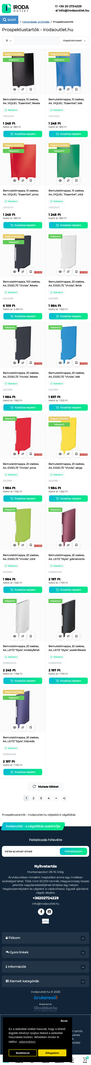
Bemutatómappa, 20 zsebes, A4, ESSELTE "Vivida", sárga (66, 465)
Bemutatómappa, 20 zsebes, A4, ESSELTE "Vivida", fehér (66, 283)
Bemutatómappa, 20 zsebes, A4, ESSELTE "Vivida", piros (21, 465)
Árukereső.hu (45, 1004)
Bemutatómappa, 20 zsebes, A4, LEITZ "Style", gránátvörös (66, 557)
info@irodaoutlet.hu (72, 10)
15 (8, 40)
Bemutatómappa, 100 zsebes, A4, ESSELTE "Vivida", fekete (21, 283)
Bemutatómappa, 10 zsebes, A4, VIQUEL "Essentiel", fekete (21, 101)
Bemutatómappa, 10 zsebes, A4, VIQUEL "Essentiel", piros (20, 192)
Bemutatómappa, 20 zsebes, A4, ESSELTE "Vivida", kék (66, 374)
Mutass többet (45, 786)
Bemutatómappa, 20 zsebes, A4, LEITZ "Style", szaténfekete (67, 648)
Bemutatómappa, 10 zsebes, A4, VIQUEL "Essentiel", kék (66, 101)
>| (64, 798)
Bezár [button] (64, 1020)
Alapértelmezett (74, 40)
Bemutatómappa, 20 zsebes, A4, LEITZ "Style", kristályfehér (21, 648)
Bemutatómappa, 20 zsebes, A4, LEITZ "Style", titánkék (21, 739)
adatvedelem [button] (27, 1041)
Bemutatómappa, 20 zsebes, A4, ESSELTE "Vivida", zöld (21, 557)
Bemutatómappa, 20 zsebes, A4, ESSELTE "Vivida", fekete (21, 374)
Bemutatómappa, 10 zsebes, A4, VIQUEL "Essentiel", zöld (66, 192)
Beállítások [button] (23, 1053)
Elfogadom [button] (52, 1053)
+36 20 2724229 (68, 6)
